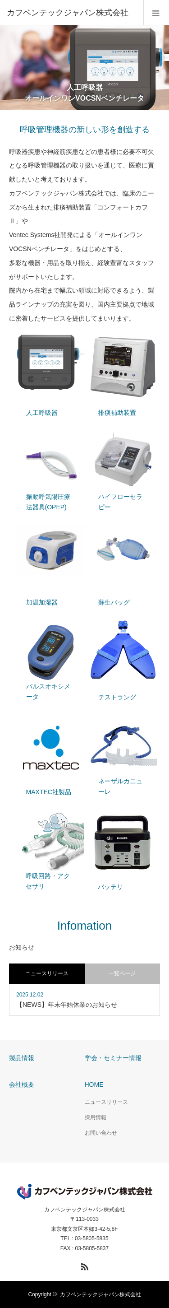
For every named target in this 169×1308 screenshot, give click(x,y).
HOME (94, 1084)
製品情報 (21, 1057)
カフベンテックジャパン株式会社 (84, 1209)
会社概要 (21, 1084)
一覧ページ (122, 973)
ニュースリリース (106, 1102)
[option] (84, 67)
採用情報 (95, 1117)
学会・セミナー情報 (113, 1057)
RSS (83, 1265)
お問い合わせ (101, 1133)
